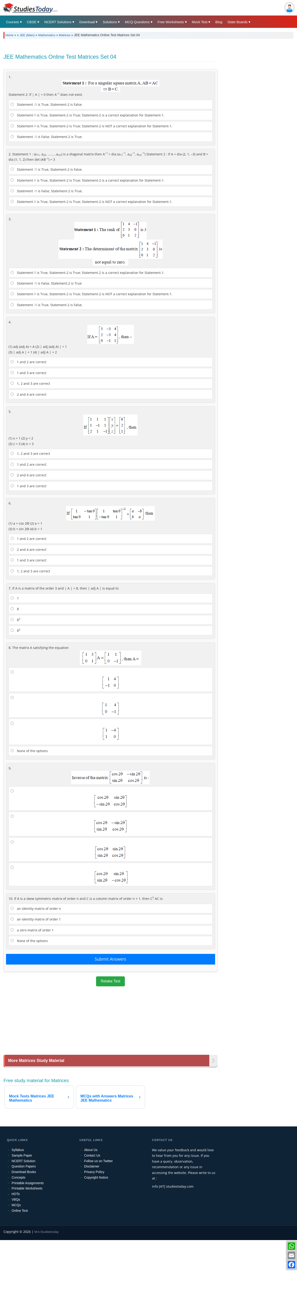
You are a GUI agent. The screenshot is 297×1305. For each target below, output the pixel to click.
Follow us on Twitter (98, 1226)
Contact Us (92, 1220)
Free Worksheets (171, 22)
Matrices (64, 35)
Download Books (24, 1237)
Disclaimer (91, 1231)
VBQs (16, 1264)
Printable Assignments (28, 1248)
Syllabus (18, 1215)
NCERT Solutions (57, 22)
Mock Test (199, 22)
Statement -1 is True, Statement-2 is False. (47, 169)
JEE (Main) (27, 35)
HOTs (16, 1259)
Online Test (20, 1275)
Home (9, 35)
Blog (218, 22)
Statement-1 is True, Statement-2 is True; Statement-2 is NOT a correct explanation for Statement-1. (91, 191)
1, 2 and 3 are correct (30, 448)
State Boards (237, 22)
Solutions (110, 22)
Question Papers (24, 1231)
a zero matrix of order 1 (32, 995)
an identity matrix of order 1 (36, 984)
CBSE (31, 22)
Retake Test (110, 1046)
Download (87, 22)
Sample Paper (22, 1220)
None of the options (29, 816)
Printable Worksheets (27, 1253)
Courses (12, 22)
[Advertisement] (142, 77)
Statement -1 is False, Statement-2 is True (46, 348)
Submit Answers (110, 1024)
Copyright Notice (96, 1242)
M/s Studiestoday (46, 1297)
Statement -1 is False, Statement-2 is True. (47, 201)
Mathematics (46, 35)
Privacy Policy (94, 1237)
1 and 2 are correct (28, 427)
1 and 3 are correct (28, 438)
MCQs (16, 1270)
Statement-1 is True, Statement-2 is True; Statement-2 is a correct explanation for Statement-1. (88, 180)
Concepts (18, 1242)
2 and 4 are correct (28, 459)
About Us (91, 1215)
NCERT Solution (23, 1226)
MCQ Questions (137, 22)
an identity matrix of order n (36, 973)
